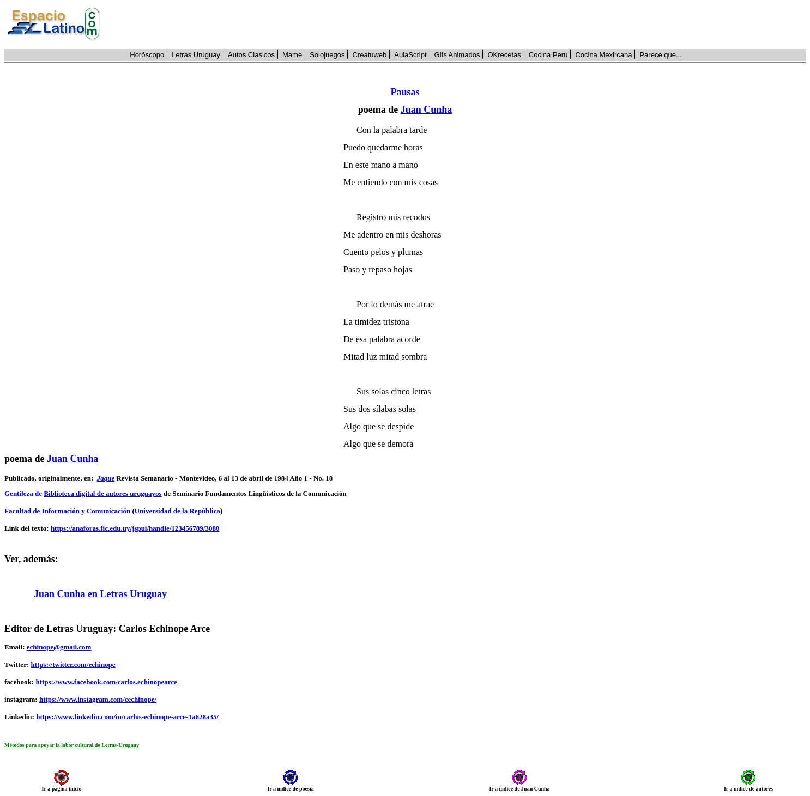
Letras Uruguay (196, 55)
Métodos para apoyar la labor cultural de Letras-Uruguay (71, 745)
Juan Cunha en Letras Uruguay (100, 593)
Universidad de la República (177, 511)
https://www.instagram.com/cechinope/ (97, 699)
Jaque (106, 478)
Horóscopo (147, 55)
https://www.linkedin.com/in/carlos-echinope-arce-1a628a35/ (127, 717)
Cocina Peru (548, 55)
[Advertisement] (459, 24)
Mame (292, 55)
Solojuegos (327, 55)
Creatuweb (369, 55)
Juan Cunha (426, 109)
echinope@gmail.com (59, 647)
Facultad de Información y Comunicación (67, 511)
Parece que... (660, 55)
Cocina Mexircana (603, 55)
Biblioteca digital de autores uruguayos (102, 493)
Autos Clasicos (251, 55)
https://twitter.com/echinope (73, 664)
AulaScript (410, 55)
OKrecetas (504, 55)
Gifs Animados (457, 55)
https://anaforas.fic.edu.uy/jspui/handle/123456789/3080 (135, 528)
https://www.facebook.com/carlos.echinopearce (106, 682)
